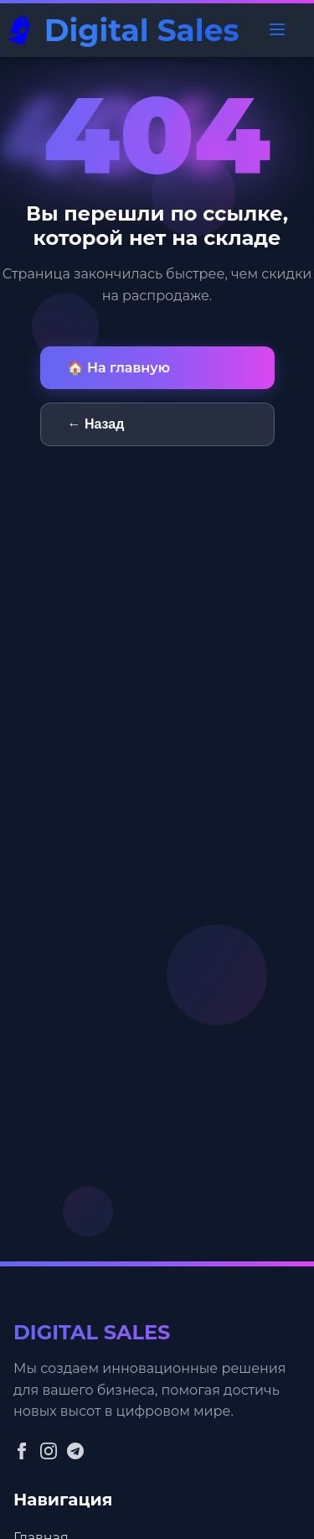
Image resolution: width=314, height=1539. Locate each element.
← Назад (96, 424)
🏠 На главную (118, 368)
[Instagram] (48, 1453)
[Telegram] (75, 1453)
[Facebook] (21, 1453)
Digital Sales (141, 30)
